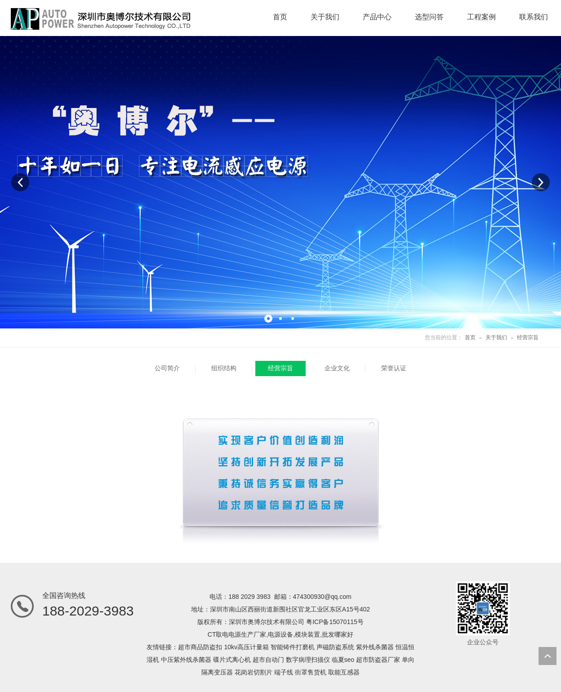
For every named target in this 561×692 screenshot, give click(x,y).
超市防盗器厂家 (378, 659)
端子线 (283, 672)
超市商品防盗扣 (200, 647)
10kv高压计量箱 (246, 647)
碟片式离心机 (232, 659)
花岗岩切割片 (253, 672)
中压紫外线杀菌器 (186, 659)
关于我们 (496, 337)
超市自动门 (268, 659)
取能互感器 (344, 672)
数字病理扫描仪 (308, 659)
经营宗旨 (528, 337)
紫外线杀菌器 (375, 647)
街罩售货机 (310, 672)
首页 (470, 337)
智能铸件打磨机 (293, 647)
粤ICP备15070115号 (335, 621)
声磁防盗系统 (335, 647)
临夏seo (343, 659)
